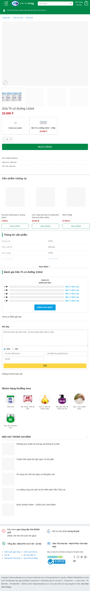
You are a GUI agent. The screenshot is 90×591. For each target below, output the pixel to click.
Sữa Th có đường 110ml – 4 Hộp (43, 128)
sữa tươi (12, 166)
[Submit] (71, 3)
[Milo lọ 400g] (76, 197)
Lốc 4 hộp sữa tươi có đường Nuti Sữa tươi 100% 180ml (45, 216)
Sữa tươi (29, 18)
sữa (7, 166)
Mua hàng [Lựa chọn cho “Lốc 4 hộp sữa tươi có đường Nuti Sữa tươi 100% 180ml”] (45, 226)
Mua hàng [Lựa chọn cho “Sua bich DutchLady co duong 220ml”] (15, 226)
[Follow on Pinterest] (85, 557)
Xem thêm (44, 266)
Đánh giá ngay (45, 307)
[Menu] (6, 3)
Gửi (45, 366)
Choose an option (15, 128)
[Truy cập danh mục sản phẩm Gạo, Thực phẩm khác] (79, 402)
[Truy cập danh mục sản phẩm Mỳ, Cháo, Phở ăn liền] (27, 402)
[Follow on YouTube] (74, 561)
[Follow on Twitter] (81, 557)
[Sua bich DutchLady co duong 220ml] (15, 197)
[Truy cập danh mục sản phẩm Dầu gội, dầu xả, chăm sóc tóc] (62, 402)
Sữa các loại (18, 18)
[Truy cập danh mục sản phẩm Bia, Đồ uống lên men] (10, 421)
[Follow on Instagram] (78, 557)
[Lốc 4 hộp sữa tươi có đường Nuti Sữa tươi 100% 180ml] (45, 197)
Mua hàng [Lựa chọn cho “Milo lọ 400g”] (76, 226)
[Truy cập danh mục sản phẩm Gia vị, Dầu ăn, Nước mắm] (45, 402)
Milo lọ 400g (67, 215)
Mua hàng (45, 146)
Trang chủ (6, 18)
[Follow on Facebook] (74, 557)
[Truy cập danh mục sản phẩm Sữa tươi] (10, 401)
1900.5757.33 (23, 544)
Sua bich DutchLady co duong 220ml (13, 216)
